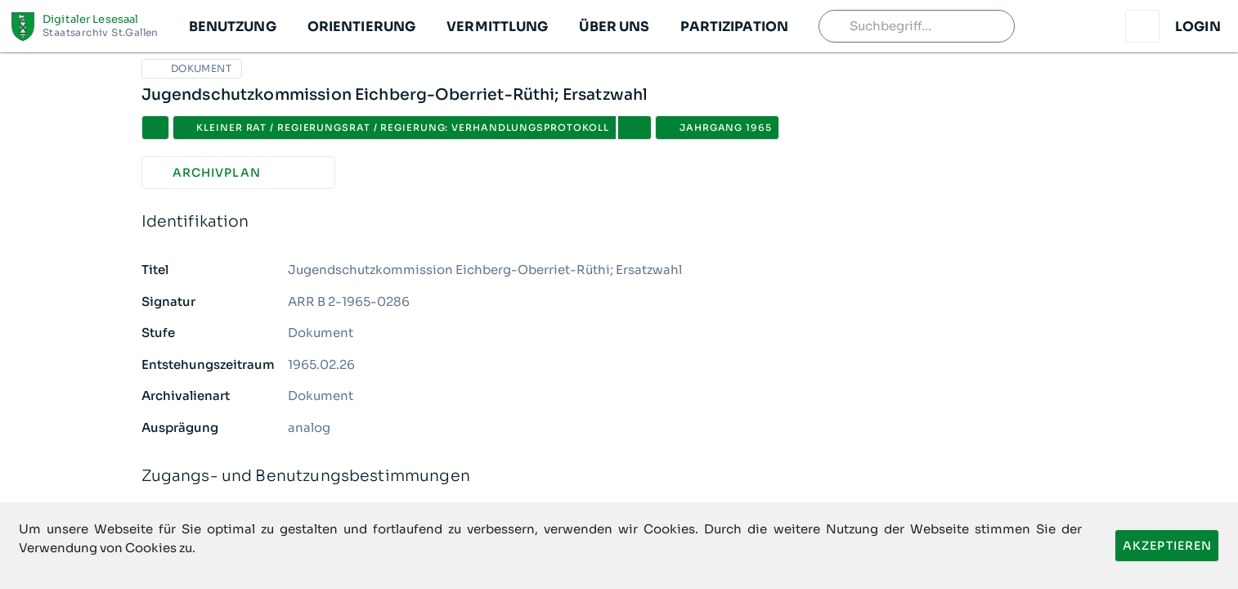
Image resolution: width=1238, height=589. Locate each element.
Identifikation (619, 222)
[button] (232, 26)
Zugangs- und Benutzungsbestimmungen (619, 476)
